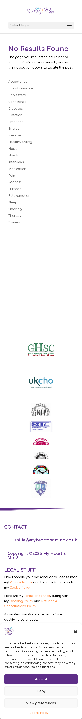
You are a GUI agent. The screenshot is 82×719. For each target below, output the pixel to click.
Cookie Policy (39, 712)
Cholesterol (17, 95)
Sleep (12, 202)
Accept (41, 679)
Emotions (15, 122)
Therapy (14, 215)
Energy (13, 128)
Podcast (15, 182)
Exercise (14, 135)
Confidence (17, 102)
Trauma (14, 222)
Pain (11, 175)
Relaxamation (19, 195)
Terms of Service (37, 596)
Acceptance (17, 81)
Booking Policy (21, 601)
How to (14, 155)
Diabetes (15, 108)
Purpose (15, 189)
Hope (12, 148)
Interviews (16, 162)
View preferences (41, 703)
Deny (41, 691)
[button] (75, 632)
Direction (15, 115)
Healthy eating (20, 142)
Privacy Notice (21, 582)
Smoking (15, 209)
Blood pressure (20, 88)
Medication (17, 169)
